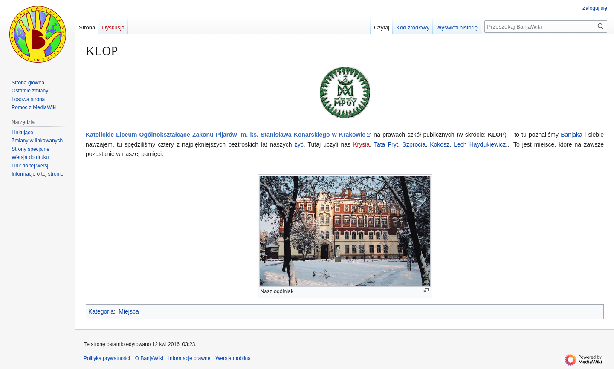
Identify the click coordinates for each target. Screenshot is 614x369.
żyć (299, 144)
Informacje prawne (189, 358)
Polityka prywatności (107, 358)
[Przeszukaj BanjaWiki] (545, 26)
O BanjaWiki (149, 358)
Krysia (361, 144)
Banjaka (571, 134)
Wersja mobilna (232, 358)
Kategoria (101, 311)
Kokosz (439, 144)
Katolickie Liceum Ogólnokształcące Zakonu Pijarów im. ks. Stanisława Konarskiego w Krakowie (225, 134)
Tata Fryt (386, 144)
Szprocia (414, 144)
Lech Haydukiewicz (480, 144)
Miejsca (129, 311)
